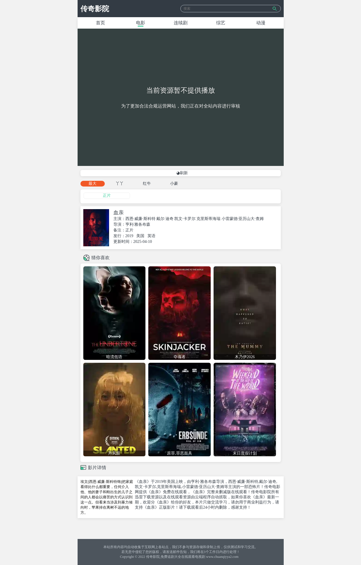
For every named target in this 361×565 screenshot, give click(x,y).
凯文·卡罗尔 (185, 219)
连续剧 (181, 22)
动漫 (260, 22)
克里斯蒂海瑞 (208, 219)
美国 (140, 236)
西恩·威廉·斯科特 (140, 219)
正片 (107, 195)
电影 (140, 22)
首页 (100, 22)
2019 (129, 236)
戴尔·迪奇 (164, 219)
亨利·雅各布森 (138, 224)
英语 (151, 236)
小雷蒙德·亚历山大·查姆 (243, 219)
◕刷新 (182, 173)
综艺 (220, 22)
